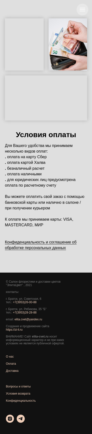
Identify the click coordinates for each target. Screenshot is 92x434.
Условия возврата (18, 393)
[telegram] (21, 421)
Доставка (12, 371)
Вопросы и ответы (18, 386)
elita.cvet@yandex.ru (28, 319)
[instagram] (10, 421)
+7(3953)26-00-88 (25, 302)
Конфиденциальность (21, 400)
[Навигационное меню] (82, 9)
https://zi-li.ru (14, 329)
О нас (10, 356)
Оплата (11, 363)
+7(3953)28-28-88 (25, 312)
